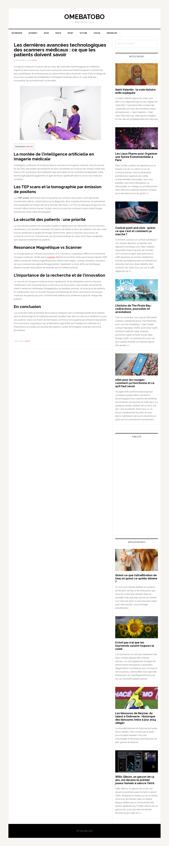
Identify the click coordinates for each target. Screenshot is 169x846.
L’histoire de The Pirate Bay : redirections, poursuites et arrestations (133, 309)
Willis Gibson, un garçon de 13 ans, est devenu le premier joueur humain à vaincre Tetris (134, 780)
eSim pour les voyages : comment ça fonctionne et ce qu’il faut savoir (134, 383)
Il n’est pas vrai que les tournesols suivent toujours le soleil (134, 646)
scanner (51, 257)
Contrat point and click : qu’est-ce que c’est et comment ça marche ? (135, 231)
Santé (27, 341)
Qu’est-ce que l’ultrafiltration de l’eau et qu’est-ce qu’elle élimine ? (136, 578)
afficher (29, 146)
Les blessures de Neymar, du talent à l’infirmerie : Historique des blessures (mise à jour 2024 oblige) (135, 718)
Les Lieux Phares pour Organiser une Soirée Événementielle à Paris (136, 157)
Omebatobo (84, 16)
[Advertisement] (135, 467)
